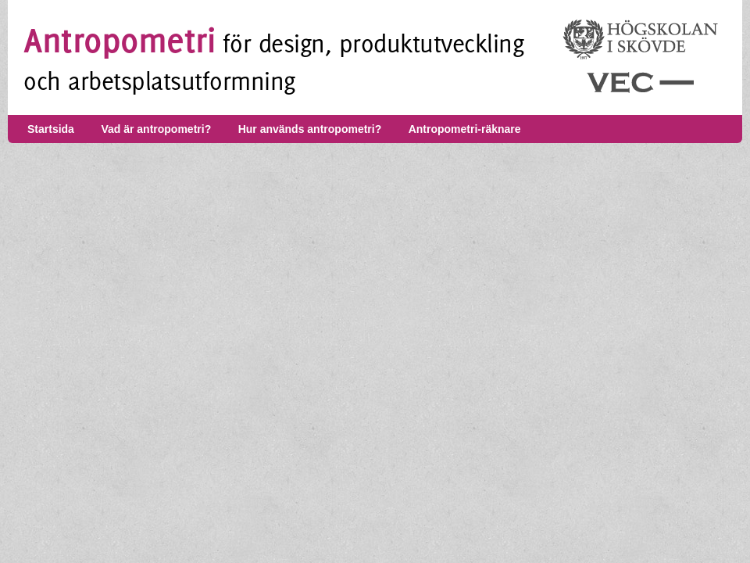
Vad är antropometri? (156, 129)
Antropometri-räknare (465, 129)
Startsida (50, 129)
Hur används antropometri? (310, 129)
